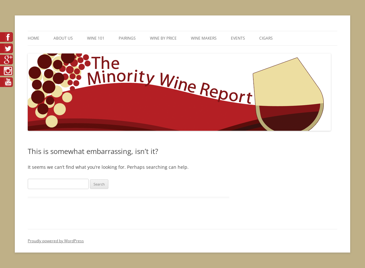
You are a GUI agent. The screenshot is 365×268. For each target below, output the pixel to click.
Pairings (127, 38)
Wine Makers (204, 38)
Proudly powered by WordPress (56, 241)
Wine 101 (95, 38)
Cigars (266, 38)
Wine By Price (163, 38)
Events (238, 38)
